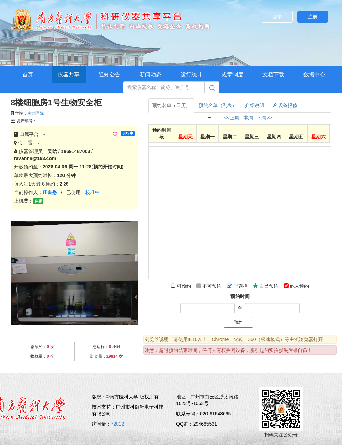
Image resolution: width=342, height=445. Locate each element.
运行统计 (191, 74)
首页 (27, 74)
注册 (312, 16)
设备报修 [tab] (284, 105)
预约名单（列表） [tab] (218, 105)
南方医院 (35, 113)
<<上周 (231, 117)
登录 (277, 16)
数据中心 (314, 74)
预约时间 (240, 296)
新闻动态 (150, 74)
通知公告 (109, 74)
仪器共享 (69, 74)
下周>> (264, 117)
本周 (248, 117)
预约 (238, 322)
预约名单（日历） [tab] (171, 105)
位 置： (26, 143)
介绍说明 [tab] (254, 105)
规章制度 (232, 74)
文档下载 (273, 74)
